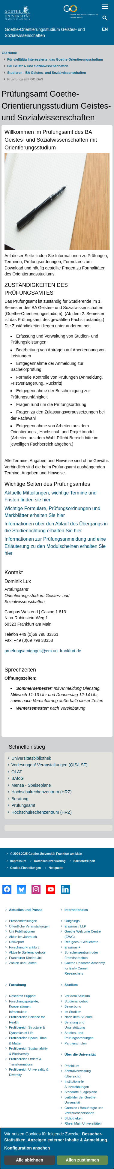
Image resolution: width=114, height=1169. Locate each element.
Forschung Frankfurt (24, 947)
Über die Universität (80, 1054)
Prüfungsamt (23, 805)
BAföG (17, 778)
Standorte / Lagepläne (80, 1092)
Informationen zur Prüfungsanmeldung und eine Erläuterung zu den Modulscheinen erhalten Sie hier (55, 545)
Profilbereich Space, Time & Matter (27, 1040)
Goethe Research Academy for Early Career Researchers (84, 968)
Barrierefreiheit (84, 861)
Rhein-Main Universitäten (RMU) (83, 1126)
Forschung (17, 985)
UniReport (16, 942)
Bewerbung (72, 1006)
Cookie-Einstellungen (25, 868)
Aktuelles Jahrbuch (23, 937)
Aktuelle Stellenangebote (27, 952)
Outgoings (72, 921)
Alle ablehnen (29, 1160)
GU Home (9, 53)
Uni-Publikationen (22, 931)
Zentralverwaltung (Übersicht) (77, 1073)
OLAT (16, 771)
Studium (71, 985)
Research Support (22, 996)
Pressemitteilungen (23, 921)
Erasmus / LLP (75, 926)
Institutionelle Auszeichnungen (76, 1084)
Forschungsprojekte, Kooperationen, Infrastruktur (24, 1006)
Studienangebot (76, 1001)
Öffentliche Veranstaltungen (29, 926)
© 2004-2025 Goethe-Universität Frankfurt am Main (46, 853)
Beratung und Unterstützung (74, 1024)
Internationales (76, 910)
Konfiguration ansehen (27, 1148)
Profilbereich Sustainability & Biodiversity (28, 1051)
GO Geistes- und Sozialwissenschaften (37, 66)
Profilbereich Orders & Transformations (25, 1061)
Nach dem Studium (78, 1017)
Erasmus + (72, 947)
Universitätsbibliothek (31, 758)
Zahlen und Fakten (23, 963)
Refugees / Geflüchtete (81, 942)
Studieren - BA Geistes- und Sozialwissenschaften (46, 72)
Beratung (19, 798)
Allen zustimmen (82, 1160)
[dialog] (57, 1148)
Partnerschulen (75, 1043)
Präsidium (71, 1066)
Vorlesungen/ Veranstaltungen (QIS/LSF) (49, 764)
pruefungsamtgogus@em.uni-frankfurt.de (42, 650)
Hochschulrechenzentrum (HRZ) (41, 791)
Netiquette (56, 868)
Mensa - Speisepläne (31, 785)
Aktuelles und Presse (25, 910)
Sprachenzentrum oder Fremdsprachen (81, 955)
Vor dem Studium (77, 996)
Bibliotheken (73, 1118)
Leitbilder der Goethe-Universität (80, 1099)
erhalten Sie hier (64, 530)
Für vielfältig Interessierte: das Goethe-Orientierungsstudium (55, 59)
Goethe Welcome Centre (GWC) (82, 934)
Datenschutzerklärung (49, 861)
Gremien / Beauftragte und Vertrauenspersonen (84, 1110)
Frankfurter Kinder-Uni (25, 958)
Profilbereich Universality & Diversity (28, 1072)
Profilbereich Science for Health (27, 1019)
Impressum (18, 861)
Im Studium (72, 1012)
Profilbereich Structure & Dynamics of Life (27, 1030)
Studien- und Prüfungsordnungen (79, 1035)
